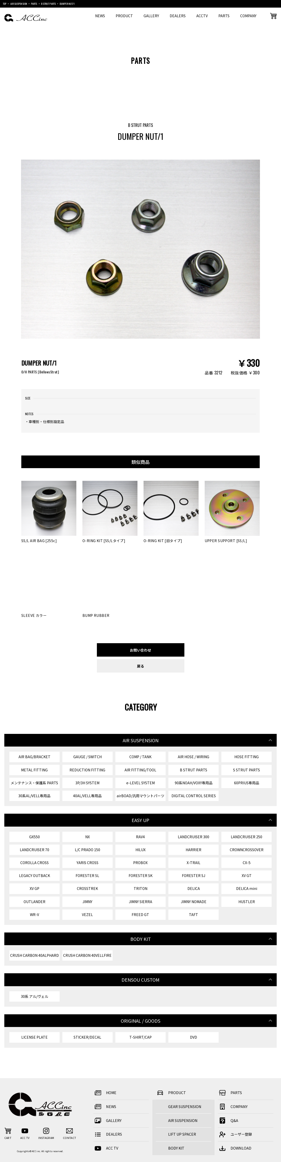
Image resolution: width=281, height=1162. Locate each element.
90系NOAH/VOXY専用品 (194, 782)
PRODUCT (124, 15)
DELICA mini (246, 888)
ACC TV (105, 1148)
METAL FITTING (34, 769)
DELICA (193, 888)
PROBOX (140, 862)
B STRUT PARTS (193, 769)
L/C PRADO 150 (87, 849)
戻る (140, 666)
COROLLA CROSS (34, 862)
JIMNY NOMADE (193, 901)
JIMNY (87, 901)
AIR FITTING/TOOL (140, 769)
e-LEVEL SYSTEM (140, 782)
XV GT (247, 875)
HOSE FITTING (246, 756)
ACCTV (202, 15)
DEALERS (178, 15)
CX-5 (247, 862)
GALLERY (151, 15)
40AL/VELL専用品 (87, 795)
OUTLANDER (34, 901)
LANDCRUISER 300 (193, 836)
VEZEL (87, 914)
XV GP (34, 888)
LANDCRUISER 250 (246, 836)
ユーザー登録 (235, 1134)
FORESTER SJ (193, 875)
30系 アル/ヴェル (34, 996)
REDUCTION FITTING (87, 769)
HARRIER (193, 849)
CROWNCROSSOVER (247, 849)
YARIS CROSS (87, 862)
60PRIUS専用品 (246, 782)
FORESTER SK (140, 875)
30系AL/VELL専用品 (34, 795)
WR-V (34, 914)
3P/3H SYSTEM (87, 782)
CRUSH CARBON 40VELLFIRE (87, 955)
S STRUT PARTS (246, 769)
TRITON (140, 888)
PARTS (224, 15)
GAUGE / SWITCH (87, 756)
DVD (193, 1037)
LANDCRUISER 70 (34, 849)
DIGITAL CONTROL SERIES (193, 795)
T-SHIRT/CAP (140, 1037)
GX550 (34, 836)
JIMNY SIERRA (140, 901)
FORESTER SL (87, 875)
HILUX (140, 849)
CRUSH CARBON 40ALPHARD (34, 955)
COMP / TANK (140, 756)
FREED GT (140, 914)
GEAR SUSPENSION (184, 1106)
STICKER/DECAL (87, 1037)
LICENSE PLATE (34, 1037)
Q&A (228, 1120)
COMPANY (248, 15)
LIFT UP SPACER (182, 1134)
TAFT (193, 914)
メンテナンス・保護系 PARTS (34, 782)
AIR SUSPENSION (183, 1120)
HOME (104, 1092)
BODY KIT (176, 1148)
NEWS (100, 15)
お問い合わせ (140, 650)
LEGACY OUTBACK (34, 875)
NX (87, 836)
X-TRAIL (193, 862)
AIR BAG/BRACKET (34, 756)
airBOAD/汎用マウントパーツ (140, 795)
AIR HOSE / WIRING (193, 756)
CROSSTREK (87, 888)
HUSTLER (246, 901)
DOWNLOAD (234, 1148)
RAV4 (140, 836)
